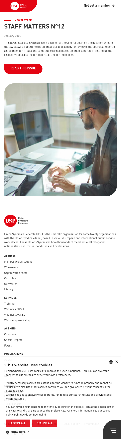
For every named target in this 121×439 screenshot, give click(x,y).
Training (9, 303)
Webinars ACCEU (14, 314)
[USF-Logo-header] (18, 6)
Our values (10, 284)
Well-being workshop (17, 320)
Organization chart (15, 273)
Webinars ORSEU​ (14, 309)
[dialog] (60, 398)
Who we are (11, 267)
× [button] (116, 362)
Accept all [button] (18, 423)
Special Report (13, 340)
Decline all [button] (45, 423)
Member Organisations (18, 261)
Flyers (8, 345)
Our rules (10, 278)
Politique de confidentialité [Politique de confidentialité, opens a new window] (30, 414)
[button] (60, 432)
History (8, 289)
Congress (10, 334)
